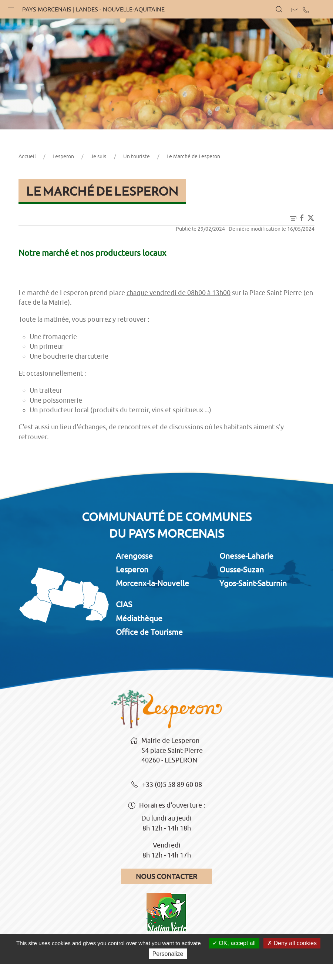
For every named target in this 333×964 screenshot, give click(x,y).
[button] (11, 7)
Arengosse (134, 555)
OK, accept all (234, 943)
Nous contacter (166, 876)
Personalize (168, 954)
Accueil (27, 156)
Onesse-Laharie (246, 555)
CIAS (124, 604)
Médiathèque (139, 618)
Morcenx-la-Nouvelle (152, 583)
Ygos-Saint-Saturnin (253, 583)
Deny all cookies (292, 943)
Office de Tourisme (149, 632)
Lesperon (63, 156)
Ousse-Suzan (241, 569)
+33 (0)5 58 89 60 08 (166, 785)
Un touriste (136, 156)
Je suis (98, 156)
